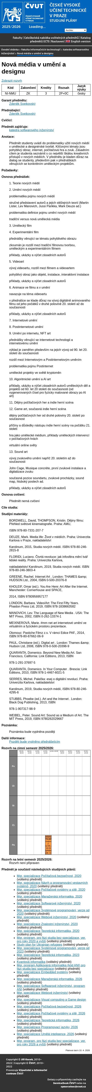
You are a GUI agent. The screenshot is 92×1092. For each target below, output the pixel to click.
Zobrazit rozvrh (12, 80)
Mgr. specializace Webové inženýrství (42, 992)
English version (78, 41)
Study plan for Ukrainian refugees (39, 944)
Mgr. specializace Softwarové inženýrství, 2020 (49, 903)
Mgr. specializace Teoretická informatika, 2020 (48, 931)
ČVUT (32, 1062)
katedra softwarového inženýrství (31, 130)
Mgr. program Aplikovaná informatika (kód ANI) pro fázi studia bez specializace (51, 967)
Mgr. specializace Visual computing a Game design (51, 999)
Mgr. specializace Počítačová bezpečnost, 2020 (49, 876)
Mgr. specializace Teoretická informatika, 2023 (48, 955)
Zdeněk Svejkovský (22, 103)
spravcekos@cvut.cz (73, 1086)
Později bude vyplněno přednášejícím (34, 741)
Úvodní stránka (10, 49)
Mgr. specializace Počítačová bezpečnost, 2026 (49, 1006)
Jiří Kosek (27, 1059)
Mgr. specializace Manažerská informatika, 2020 (49, 896)
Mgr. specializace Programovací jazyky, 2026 (47, 1027)
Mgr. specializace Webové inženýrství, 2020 (46, 917)
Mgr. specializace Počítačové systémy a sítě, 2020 (51, 889)
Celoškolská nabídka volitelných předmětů (51, 37)
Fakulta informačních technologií (40, 49)
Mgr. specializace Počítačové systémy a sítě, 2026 (51, 1013)
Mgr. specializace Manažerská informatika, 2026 (49, 979)
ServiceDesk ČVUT (64, 1082)
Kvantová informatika (31, 961)
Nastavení (57, 41)
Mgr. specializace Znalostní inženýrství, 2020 (47, 924)
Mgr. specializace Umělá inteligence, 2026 (45, 1034)
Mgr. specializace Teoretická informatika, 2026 (48, 1020)
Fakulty (17, 37)
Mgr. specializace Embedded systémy (42, 972)
